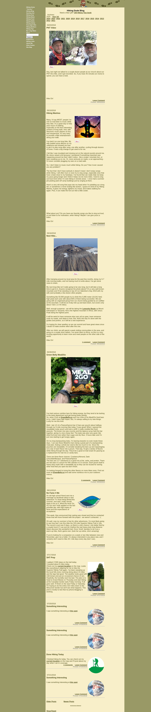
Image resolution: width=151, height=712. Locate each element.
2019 (73, 19)
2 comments (85, 480)
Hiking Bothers (31, 27)
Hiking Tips (30, 29)
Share (48, 711)
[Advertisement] (115, 40)
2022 (58, 19)
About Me (29, 43)
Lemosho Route (89, 309)
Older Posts (51, 701)
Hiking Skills (30, 21)
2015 (92, 19)
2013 (102, 19)
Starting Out (30, 13)
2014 (97, 19)
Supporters (30, 39)
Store (28, 33)
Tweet (53, 711)
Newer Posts (69, 701)
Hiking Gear (30, 15)
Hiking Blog (30, 11)
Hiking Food (30, 19)
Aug (54, 17)
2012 (48, 21)
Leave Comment (99, 100)
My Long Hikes (31, 31)
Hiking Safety (30, 23)
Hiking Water (30, 17)
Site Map (29, 47)
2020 (68, 19)
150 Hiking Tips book (83, 13)
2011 (53, 21)
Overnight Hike (31, 25)
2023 (53, 19)
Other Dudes (30, 45)
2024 (48, 19)
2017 (83, 19)
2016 (87, 19)
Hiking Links (30, 41)
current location (64, 566)
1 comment (86, 342)
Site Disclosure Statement (75, 705)
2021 (63, 19)
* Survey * (29, 9)
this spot (73, 611)
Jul (57, 17)
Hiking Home (30, 7)
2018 (78, 19)
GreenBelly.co (66, 417)
